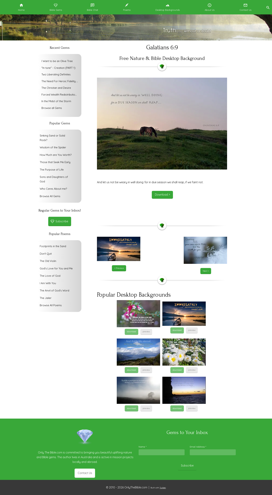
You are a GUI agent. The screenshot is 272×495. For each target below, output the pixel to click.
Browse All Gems (50, 196)
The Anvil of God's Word (54, 290)
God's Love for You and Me (56, 268)
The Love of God (50, 275)
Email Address (198, 446)
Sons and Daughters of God (54, 179)
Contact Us (85, 473)
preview (146, 331)
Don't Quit (46, 253)
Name (142, 446)
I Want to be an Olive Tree (57, 61)
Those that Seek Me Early (55, 162)
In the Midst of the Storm (56, 101)
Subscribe (187, 465)
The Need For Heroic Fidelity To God (60, 81)
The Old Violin (48, 261)
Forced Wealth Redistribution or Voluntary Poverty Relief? (60, 94)
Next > (206, 271)
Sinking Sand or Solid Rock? (52, 138)
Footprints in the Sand (53, 246)
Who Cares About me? (53, 188)
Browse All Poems (51, 305)
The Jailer (46, 298)
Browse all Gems (51, 108)
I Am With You (48, 283)
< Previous (119, 268)
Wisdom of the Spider (53, 147)
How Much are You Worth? (55, 154)
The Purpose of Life (52, 169)
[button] (268, 7)
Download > (162, 194)
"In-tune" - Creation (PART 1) (58, 67)
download (131, 331)
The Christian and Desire (56, 87)
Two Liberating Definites (56, 74)
